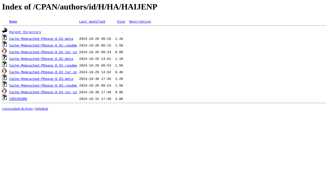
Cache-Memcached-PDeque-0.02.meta (41, 58)
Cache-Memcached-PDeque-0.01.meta (41, 38)
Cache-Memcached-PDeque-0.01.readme (43, 45)
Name (13, 21)
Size (121, 21)
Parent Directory (25, 32)
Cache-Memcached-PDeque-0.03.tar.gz (43, 92)
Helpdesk (41, 108)
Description (140, 21)
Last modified (92, 21)
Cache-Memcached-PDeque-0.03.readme (43, 85)
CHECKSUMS (18, 98)
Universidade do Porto (17, 108)
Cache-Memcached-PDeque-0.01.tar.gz (43, 52)
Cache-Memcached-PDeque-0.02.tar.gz (43, 72)
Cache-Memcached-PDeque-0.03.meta (41, 78)
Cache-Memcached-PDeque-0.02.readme (43, 65)
